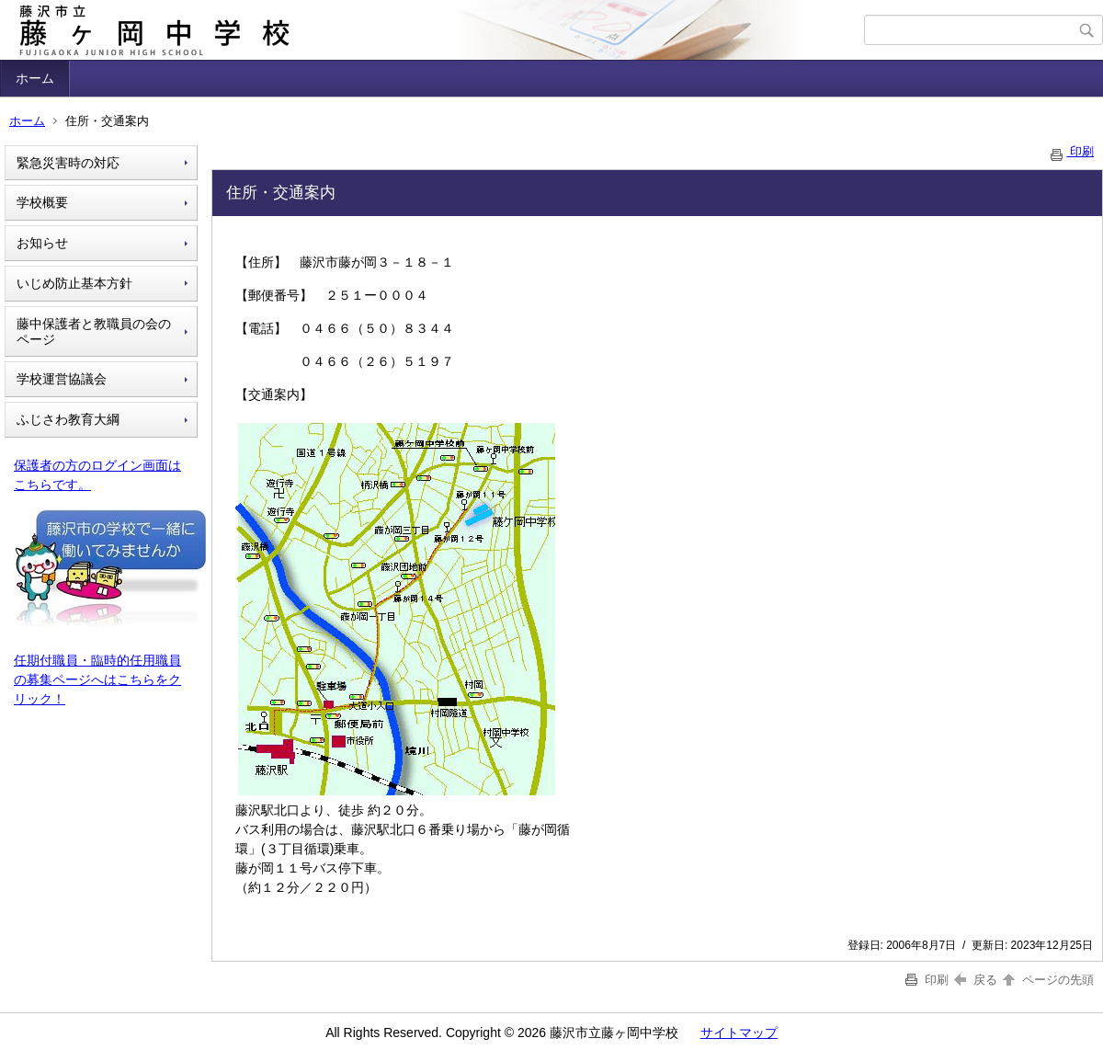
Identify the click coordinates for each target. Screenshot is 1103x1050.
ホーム (35, 78)
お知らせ (42, 242)
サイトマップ (739, 1032)
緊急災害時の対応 (68, 162)
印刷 (1071, 151)
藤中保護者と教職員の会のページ (94, 331)
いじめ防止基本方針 (74, 283)
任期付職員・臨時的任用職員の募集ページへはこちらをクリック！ (97, 679)
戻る (975, 980)
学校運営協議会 (62, 378)
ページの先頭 (1047, 980)
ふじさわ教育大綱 (68, 419)
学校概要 (42, 202)
